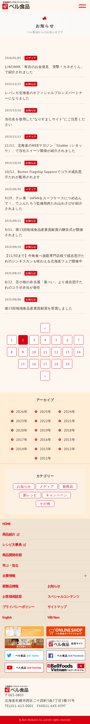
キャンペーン (56, 495)
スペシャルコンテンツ (63, 596)
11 (45, 352)
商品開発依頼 (12, 555)
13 (68, 352)
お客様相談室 (12, 596)
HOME (6, 524)
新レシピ (30, 495)
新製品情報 (10, 586)
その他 (45, 504)
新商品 (68, 486)
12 (56, 352)
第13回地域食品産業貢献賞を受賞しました (38, 308)
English (7, 617)
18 (56, 364)
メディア (47, 486)
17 (45, 364)
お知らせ (24, 486)
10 (34, 352)
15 (23, 364)
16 (34, 364)
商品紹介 (8, 534)
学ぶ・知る (10, 565)
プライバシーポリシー (18, 607)
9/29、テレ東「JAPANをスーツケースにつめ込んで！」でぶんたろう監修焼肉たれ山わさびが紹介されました (43, 203)
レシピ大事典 (12, 544)
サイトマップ (57, 607)
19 (68, 364)
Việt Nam (54, 617)
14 (79, 352)
